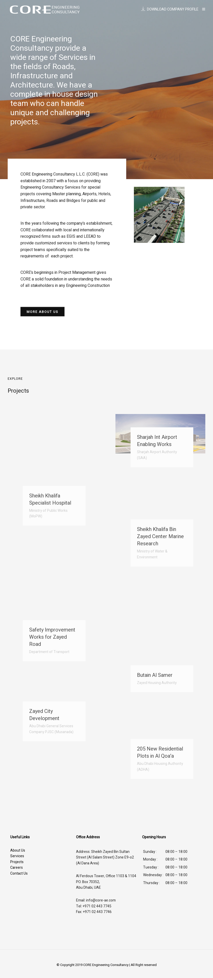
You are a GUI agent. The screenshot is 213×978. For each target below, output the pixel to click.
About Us (17, 850)
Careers (16, 867)
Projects (17, 862)
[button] (42, 313)
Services (17, 856)
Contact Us (19, 873)
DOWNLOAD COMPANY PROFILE (169, 9)
